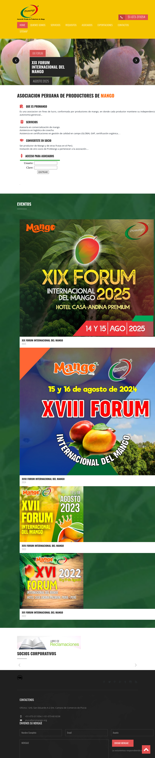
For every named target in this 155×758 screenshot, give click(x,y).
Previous (15, 60)
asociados (87, 25)
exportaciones (105, 25)
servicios (55, 25)
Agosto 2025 (41, 81)
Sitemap (24, 31)
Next (136, 60)
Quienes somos (37, 25)
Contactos (123, 25)
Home (22, 25)
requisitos (71, 25)
